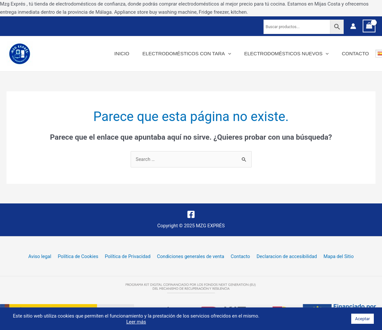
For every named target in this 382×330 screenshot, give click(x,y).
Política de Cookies (81, 257)
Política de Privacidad (129, 257)
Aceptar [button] (362, 318)
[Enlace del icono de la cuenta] (353, 26)
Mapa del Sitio (332, 257)
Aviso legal (45, 257)
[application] (236, 53)
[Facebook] (191, 214)
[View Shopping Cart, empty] (369, 26)
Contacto (357, 53)
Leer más (136, 322)
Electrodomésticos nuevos (291, 53)
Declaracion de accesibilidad (283, 257)
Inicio (133, 53)
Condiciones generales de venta (190, 257)
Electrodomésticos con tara (195, 53)
